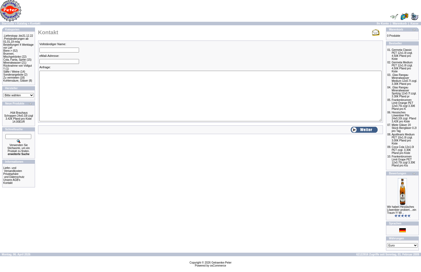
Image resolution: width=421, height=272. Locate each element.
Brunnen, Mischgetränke (12, 55)
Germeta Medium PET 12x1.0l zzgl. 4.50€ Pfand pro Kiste (402, 67)
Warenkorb (399, 23)
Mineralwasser (12, 62)
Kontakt (35, 23)
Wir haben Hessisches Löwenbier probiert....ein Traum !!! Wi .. (401, 209)
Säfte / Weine (11, 71)
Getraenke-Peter (221, 262)
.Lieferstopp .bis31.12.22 (18, 35)
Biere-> (7, 50)
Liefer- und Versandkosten (12, 169)
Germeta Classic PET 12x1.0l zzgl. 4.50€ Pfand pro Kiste (402, 54)
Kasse (414, 23)
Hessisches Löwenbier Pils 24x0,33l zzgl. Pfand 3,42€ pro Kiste (404, 117)
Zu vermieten (11, 77)
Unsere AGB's (11, 179)
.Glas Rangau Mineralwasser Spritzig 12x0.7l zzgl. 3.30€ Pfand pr (404, 92)
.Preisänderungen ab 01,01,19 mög (16, 40)
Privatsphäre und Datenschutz (13, 175)
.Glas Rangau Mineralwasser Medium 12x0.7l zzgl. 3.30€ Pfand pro (404, 79)
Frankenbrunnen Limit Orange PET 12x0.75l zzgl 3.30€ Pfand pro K (403, 104)
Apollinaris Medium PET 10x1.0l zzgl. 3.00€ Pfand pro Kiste (403, 139)
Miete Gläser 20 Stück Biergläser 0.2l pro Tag (404, 127)
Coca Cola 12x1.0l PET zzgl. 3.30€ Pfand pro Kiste (403, 150)
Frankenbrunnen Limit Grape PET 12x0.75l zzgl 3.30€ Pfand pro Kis (403, 161)
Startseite (8, 23)
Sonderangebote (13, 74)
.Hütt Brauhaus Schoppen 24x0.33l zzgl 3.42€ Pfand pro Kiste (18, 115)
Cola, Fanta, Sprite (14, 59)
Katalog (22, 23)
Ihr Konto (383, 23)
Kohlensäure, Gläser (15, 80)
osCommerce (218, 265)
